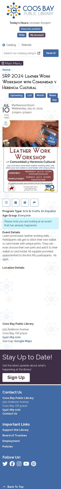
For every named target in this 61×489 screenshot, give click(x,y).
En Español (48, 211)
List (29, 95)
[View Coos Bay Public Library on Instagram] (12, 464)
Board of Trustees (14, 435)
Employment (11, 441)
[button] (30, 23)
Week (52, 95)
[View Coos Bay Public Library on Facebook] (5, 464)
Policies (7, 446)
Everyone (24, 215)
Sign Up (16, 377)
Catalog (11, 44)
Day (54, 100)
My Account (37, 35)
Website (26, 44)
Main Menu (11, 63)
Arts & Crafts (31, 211)
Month (40, 95)
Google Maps (23, 341)
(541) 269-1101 (11, 337)
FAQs (22, 35)
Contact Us (9, 413)
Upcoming (16, 95)
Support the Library (15, 429)
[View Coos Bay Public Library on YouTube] (33, 464)
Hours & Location (31, 29)
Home (6, 69)
